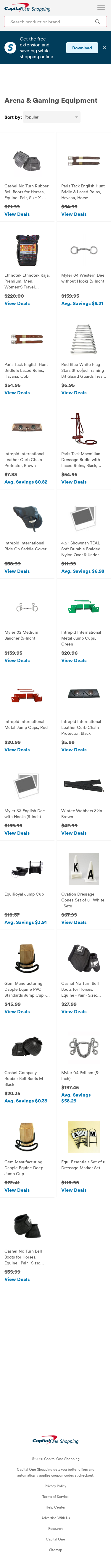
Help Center (55, 1489)
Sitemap (55, 1532)
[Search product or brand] (55, 21)
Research (55, 1510)
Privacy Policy (55, 1468)
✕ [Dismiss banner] (104, 47)
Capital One (55, 1521)
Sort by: (13, 99)
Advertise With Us (55, 1500)
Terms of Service (55, 1478)
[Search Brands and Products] (98, 21)
